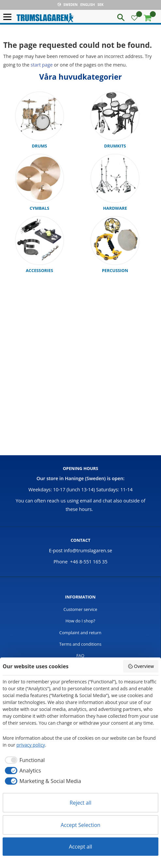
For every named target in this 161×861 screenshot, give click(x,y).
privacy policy (30, 745)
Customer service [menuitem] (80, 609)
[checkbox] (24, 760)
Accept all (80, 846)
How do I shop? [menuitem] (80, 621)
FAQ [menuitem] (80, 655)
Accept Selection (81, 825)
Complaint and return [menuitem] (80, 633)
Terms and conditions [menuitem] (80, 644)
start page (42, 65)
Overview (141, 666)
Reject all (80, 802)
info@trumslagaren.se (88, 550)
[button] (9, 17)
